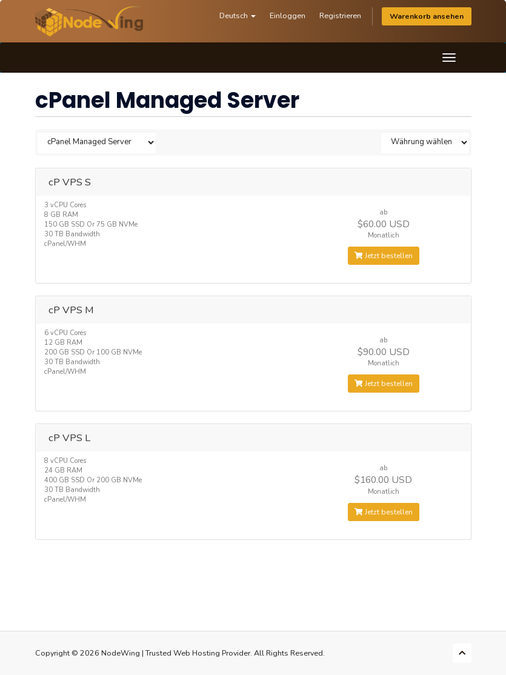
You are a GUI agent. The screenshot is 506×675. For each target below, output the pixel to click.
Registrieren (340, 15)
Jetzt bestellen (384, 256)
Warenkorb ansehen (427, 16)
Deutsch (237, 15)
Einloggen (287, 15)
